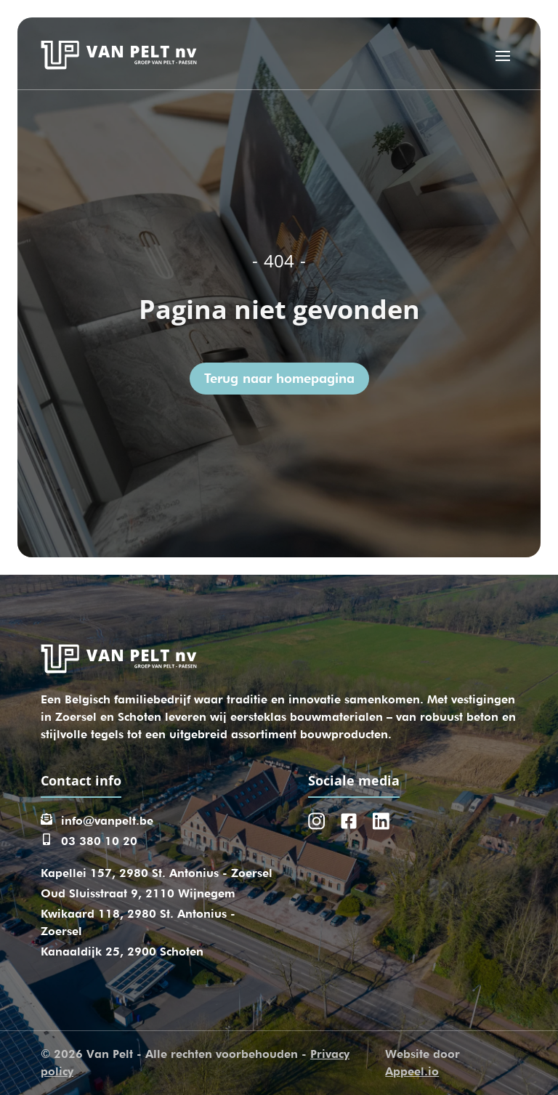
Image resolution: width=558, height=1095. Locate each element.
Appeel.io (412, 1071)
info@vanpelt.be (107, 821)
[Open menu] (502, 55)
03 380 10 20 (99, 841)
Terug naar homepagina (279, 378)
